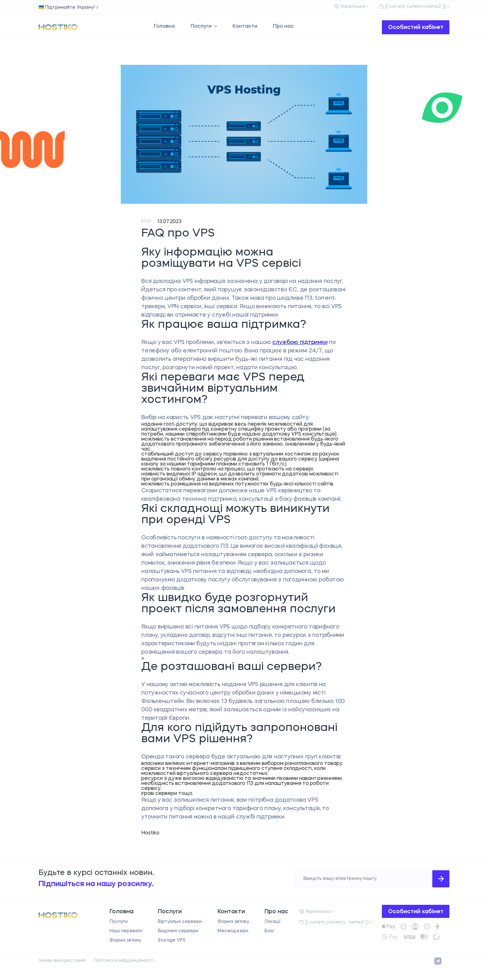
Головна (164, 26)
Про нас (283, 26)
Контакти (244, 26)
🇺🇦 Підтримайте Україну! (67, 7)
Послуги (201, 26)
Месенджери (233, 931)
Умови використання (62, 960)
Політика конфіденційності (123, 960)
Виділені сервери (178, 931)
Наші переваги (126, 931)
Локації (273, 921)
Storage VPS (171, 940)
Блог (269, 931)
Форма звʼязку (125, 940)
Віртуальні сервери (180, 921)
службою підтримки (299, 342)
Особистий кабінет (415, 27)
